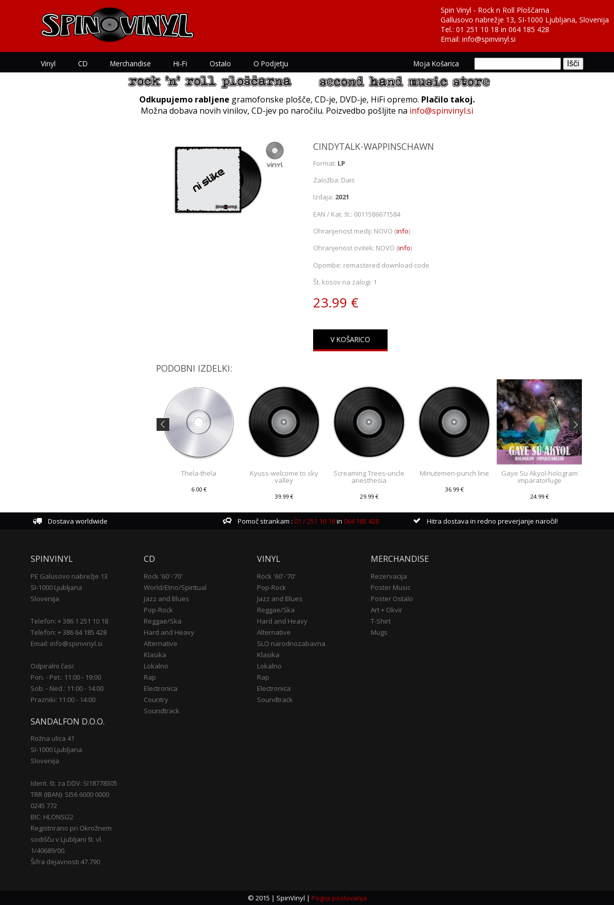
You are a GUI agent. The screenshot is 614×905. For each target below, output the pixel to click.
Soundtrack (162, 710)
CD (83, 63)
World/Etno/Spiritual (175, 586)
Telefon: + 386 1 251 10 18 (69, 620)
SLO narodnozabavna (291, 643)
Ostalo (220, 63)
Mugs (379, 631)
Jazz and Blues (166, 598)
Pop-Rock (158, 609)
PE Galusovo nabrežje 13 (69, 575)
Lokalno (156, 665)
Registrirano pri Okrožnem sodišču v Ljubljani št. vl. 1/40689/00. (71, 839)
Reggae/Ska (163, 620)
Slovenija (45, 598)
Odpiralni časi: (52, 665)
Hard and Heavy (169, 631)
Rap (150, 676)
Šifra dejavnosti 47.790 (65, 861)
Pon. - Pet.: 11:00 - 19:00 (66, 676)
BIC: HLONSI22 (52, 816)
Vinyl (48, 63)
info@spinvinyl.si (489, 39)
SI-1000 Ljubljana (56, 586)
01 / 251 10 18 (314, 521)
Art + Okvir (386, 609)
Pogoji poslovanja (339, 897)
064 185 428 (528, 29)
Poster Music (391, 586)
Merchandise (130, 63)
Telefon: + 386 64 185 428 (69, 631)
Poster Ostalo (392, 598)
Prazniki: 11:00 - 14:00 (63, 699)
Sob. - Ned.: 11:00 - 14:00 (67, 687)
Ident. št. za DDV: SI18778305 (74, 783)
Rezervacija (389, 575)
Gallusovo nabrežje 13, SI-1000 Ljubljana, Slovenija (525, 19)
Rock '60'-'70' (163, 575)
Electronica (160, 687)
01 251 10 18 (477, 29)
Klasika (155, 654)
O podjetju (270, 63)
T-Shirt (381, 620)
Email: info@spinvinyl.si (67, 643)
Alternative (160, 643)
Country (156, 699)
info (402, 231)
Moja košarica (436, 63)
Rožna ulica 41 (52, 738)
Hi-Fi (180, 63)
